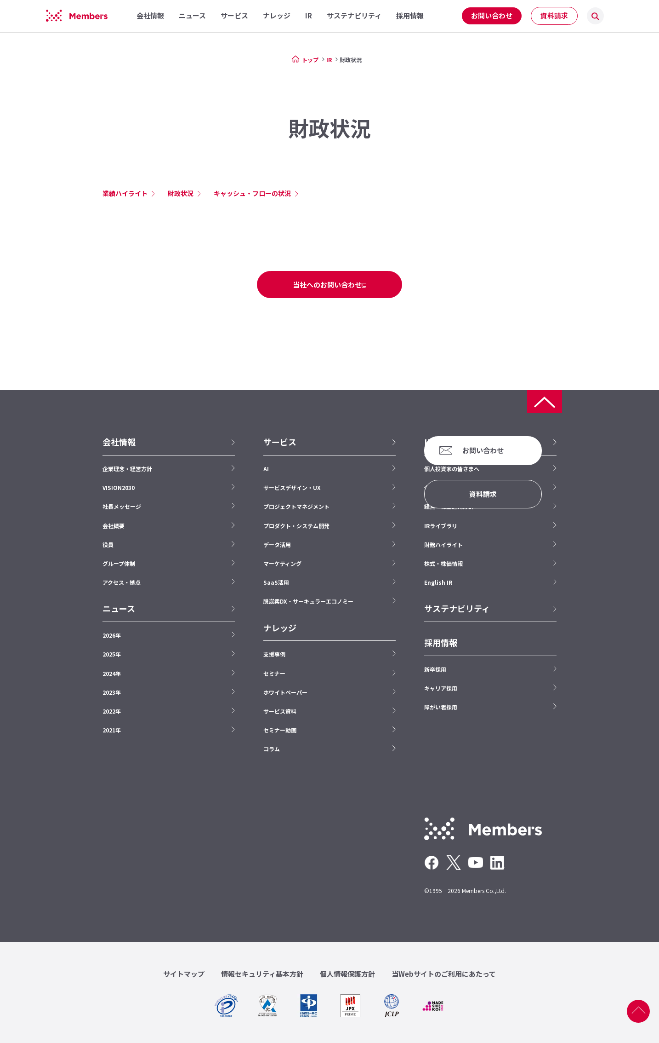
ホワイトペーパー (285, 692)
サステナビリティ (457, 608)
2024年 (111, 673)
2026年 (111, 635)
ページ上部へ (638, 1011)
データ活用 (277, 544)
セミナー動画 (279, 730)
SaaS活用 (276, 582)
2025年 (111, 654)
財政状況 (180, 193)
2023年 (111, 692)
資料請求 (554, 15)
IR (329, 59)
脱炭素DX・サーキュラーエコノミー (308, 601)
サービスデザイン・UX (292, 487)
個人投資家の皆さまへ (451, 469)
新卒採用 (435, 669)
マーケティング (282, 563)
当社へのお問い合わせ (327, 284)
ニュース (118, 608)
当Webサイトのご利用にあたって (444, 974)
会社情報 (119, 442)
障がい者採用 (440, 707)
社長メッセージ (121, 506)
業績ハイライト (125, 193)
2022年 (111, 711)
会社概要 (113, 526)
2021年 (111, 730)
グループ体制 (118, 563)
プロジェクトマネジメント (296, 506)
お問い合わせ (491, 15)
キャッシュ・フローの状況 (252, 193)
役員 (108, 544)
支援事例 (274, 654)
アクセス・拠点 (121, 582)
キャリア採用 (440, 688)
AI (266, 469)
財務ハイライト (443, 544)
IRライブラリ (440, 526)
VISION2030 (118, 487)
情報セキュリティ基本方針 (262, 974)
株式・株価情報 (443, 563)
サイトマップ (184, 974)
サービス (279, 442)
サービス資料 (279, 711)
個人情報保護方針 (347, 974)
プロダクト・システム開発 (296, 526)
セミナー (274, 673)
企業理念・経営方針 (127, 469)
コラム (271, 749)
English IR (438, 582)
